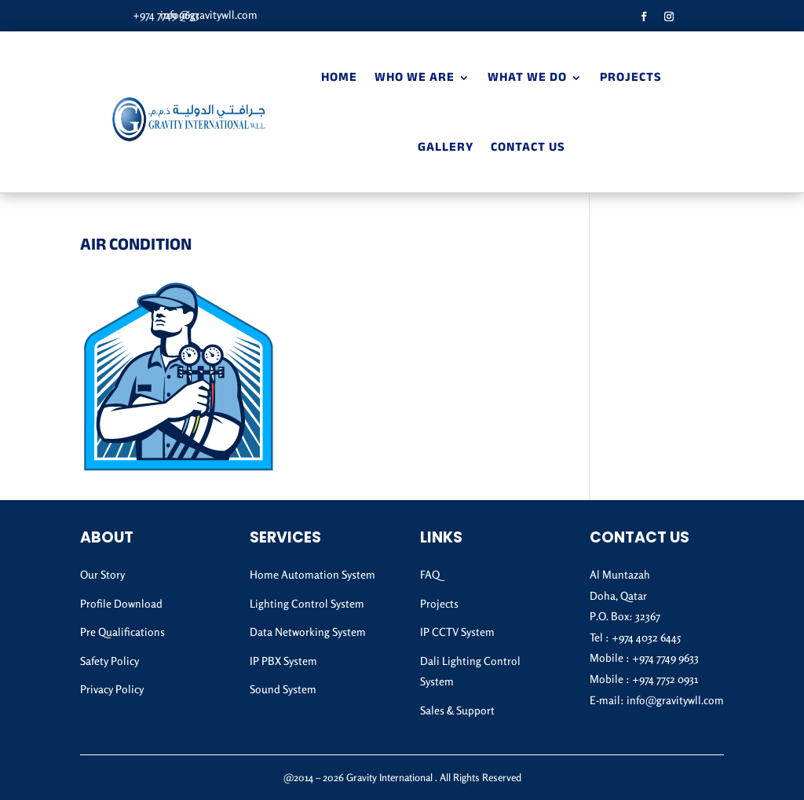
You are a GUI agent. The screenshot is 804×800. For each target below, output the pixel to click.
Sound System (283, 689)
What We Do (527, 78)
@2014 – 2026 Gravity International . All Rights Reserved (402, 777)
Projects (631, 78)
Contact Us (528, 148)
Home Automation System (312, 574)
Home (339, 78)
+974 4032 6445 (646, 637)
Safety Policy (109, 660)
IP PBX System (283, 660)
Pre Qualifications (122, 631)
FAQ (430, 574)
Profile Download (121, 603)
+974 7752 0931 (665, 678)
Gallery (445, 148)
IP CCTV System (457, 631)
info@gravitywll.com (209, 14)
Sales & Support (457, 710)
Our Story (102, 574)
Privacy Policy (112, 689)
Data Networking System (308, 631)
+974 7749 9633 (665, 657)
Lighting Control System (307, 603)
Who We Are (415, 78)
